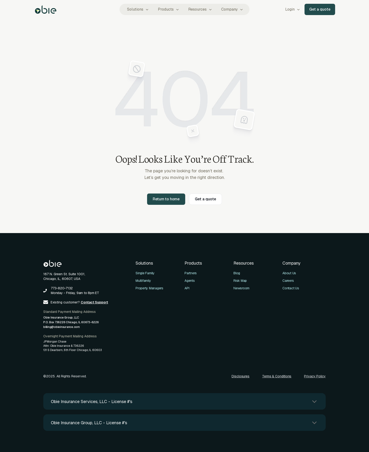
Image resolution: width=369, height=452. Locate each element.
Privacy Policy (315, 376)
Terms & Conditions (277, 376)
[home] (45, 9)
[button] (137, 9)
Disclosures (240, 376)
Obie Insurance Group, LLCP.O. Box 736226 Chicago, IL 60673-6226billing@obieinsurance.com (71, 322)
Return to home (166, 199)
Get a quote (319, 9)
